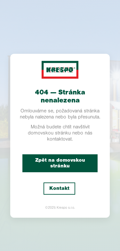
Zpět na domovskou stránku (60, 163)
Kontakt (59, 188)
